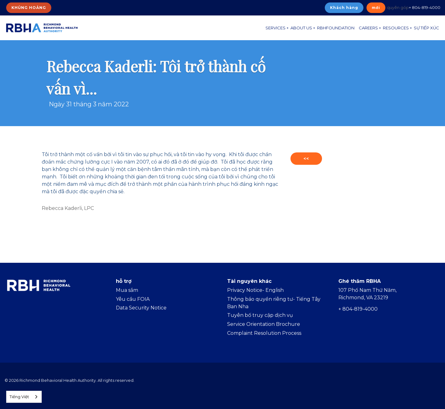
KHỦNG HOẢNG (28, 7)
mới (376, 7)
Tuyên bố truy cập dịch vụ (260, 315)
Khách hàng (344, 7)
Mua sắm (127, 290)
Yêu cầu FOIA (133, 299)
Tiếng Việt (19, 396)
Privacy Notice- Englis (253, 290)
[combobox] (24, 397)
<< (306, 158)
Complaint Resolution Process (264, 333)
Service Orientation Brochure (263, 324)
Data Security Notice (141, 308)
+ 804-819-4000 (424, 7)
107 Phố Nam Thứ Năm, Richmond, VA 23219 (367, 293)
